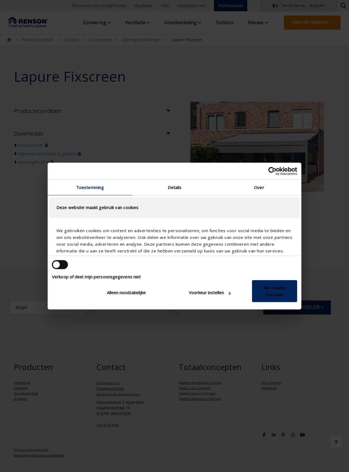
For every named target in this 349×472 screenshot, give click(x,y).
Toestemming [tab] (90, 187)
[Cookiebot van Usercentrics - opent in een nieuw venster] (272, 171)
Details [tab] (175, 187)
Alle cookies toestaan (274, 291)
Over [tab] (259, 187)
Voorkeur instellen (210, 292)
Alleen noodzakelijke (126, 292)
